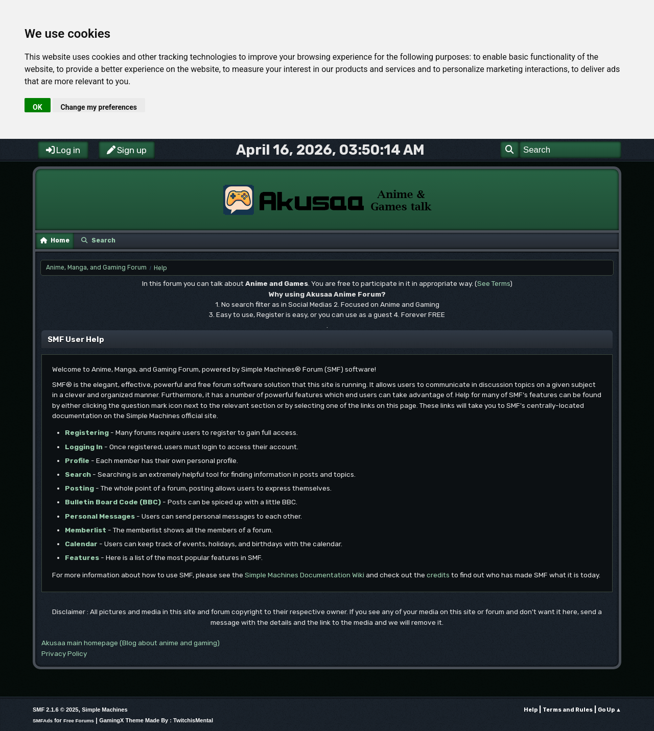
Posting (79, 488)
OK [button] (37, 107)
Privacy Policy (64, 653)
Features (82, 557)
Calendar (81, 544)
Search (78, 474)
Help (531, 709)
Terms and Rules (568, 709)
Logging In (84, 447)
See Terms (493, 283)
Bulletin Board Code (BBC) (113, 502)
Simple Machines (104, 709)
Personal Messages (100, 516)
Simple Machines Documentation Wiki (304, 575)
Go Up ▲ (609, 709)
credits (438, 575)
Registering (87, 432)
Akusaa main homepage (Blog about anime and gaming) (130, 643)
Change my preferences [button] (99, 107)
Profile (77, 460)
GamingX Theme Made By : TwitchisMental (156, 720)
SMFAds (43, 720)
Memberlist (85, 530)
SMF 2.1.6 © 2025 (55, 709)
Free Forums (78, 720)
